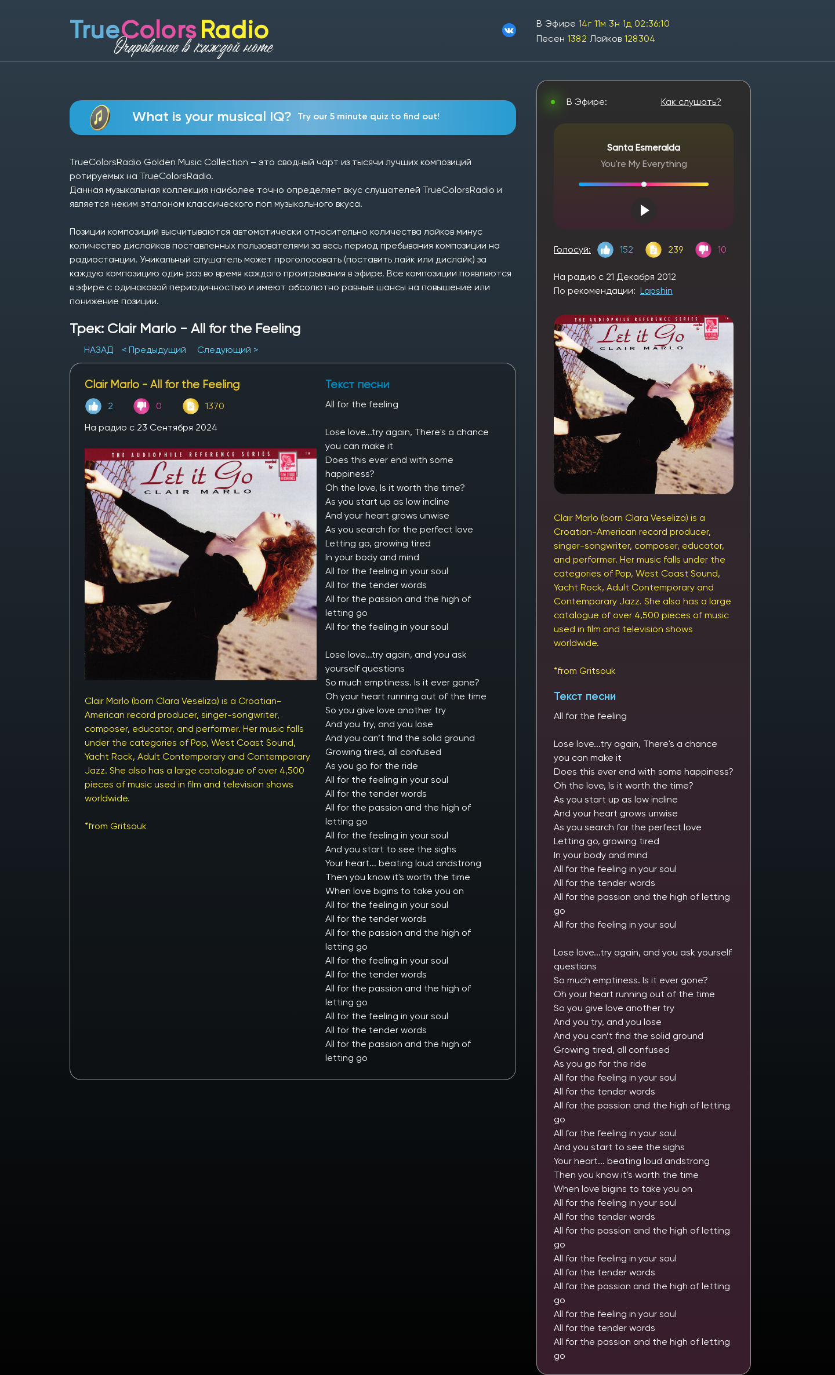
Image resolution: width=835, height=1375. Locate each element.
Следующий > (227, 349)
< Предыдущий (154, 349)
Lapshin (656, 290)
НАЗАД (100, 349)
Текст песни (585, 696)
